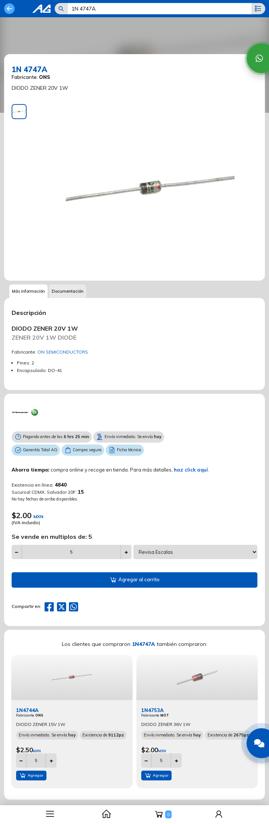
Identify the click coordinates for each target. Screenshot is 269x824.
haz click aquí (191, 470)
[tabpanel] (150, 188)
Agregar (31, 775)
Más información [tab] (28, 291)
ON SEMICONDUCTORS (62, 352)
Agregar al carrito (134, 580)
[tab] (19, 111)
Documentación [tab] (68, 291)
